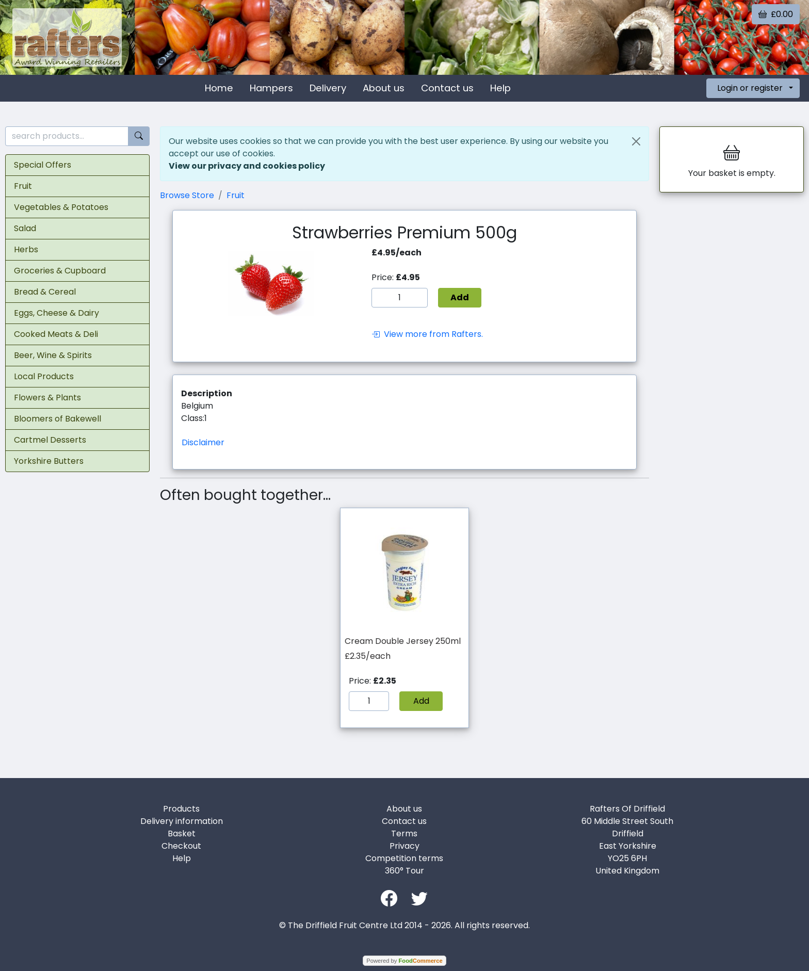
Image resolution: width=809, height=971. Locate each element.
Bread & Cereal (45, 292)
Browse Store (187, 195)
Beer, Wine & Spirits (53, 355)
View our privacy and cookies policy (247, 166)
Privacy (404, 846)
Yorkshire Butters (49, 461)
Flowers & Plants (47, 397)
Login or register (750, 88)
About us (384, 88)
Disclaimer (203, 442)
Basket (182, 833)
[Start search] (139, 136)
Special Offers (42, 165)
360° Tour (404, 871)
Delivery (328, 88)
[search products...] (66, 136)
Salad (25, 228)
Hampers (271, 88)
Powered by (404, 961)
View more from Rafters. (427, 334)
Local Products (44, 376)
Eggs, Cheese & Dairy (56, 313)
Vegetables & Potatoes (61, 207)
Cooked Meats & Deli (56, 334)
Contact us (447, 88)
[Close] (636, 141)
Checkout (181, 846)
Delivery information (181, 821)
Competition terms (404, 858)
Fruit (23, 186)
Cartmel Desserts (50, 440)
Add (421, 701)
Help (500, 88)
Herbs (26, 249)
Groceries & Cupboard (60, 271)
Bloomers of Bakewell (57, 419)
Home (219, 88)
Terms (404, 833)
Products (181, 809)
